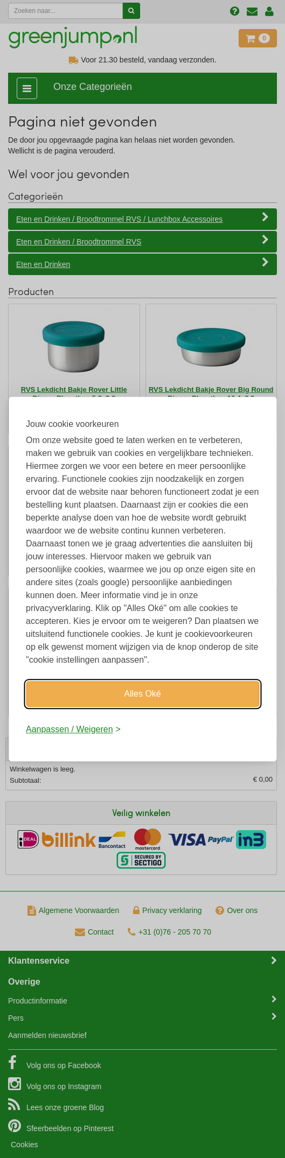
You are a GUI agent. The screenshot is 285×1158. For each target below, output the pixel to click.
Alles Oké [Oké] (142, 693)
